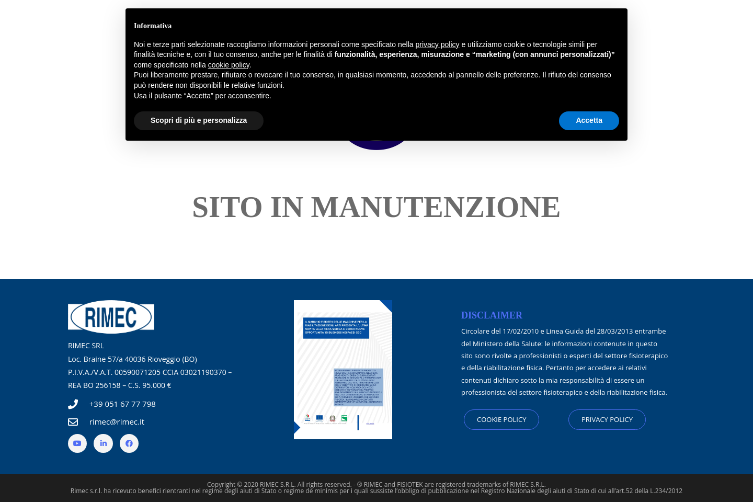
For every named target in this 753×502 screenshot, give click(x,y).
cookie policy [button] (228, 65)
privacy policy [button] (438, 44)
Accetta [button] (589, 120)
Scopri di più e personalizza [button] (199, 120)
